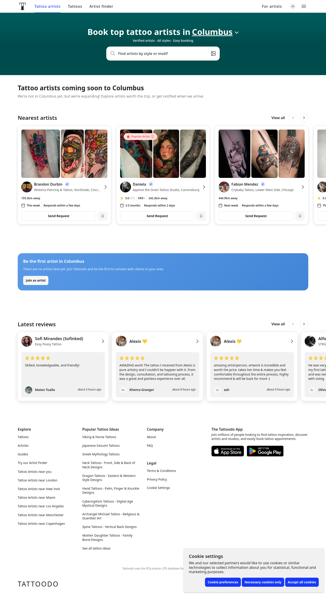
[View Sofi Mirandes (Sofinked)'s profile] (63, 344)
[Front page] (22, 6)
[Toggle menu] (303, 6)
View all (278, 117)
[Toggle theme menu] (292, 6)
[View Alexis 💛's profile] (157, 344)
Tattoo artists (48, 6)
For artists (272, 6)
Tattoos (75, 6)
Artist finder (101, 6)
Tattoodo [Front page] (38, 583)
